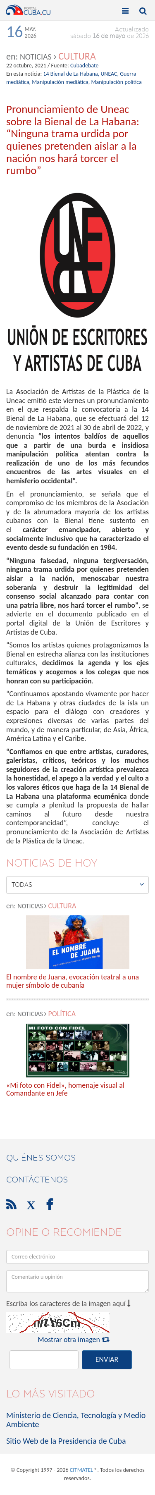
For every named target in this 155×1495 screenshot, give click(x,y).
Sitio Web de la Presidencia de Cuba (66, 1441)
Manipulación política (116, 82)
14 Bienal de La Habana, (71, 73)
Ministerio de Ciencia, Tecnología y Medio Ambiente (75, 1419)
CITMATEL (81, 1470)
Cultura (77, 56)
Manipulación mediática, (61, 82)
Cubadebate (84, 65)
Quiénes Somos (41, 1157)
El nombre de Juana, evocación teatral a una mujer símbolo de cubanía (72, 981)
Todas (78, 884)
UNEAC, (109, 73)
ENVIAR (106, 1359)
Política (62, 1013)
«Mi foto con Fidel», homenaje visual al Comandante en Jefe (65, 1090)
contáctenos (37, 1179)
